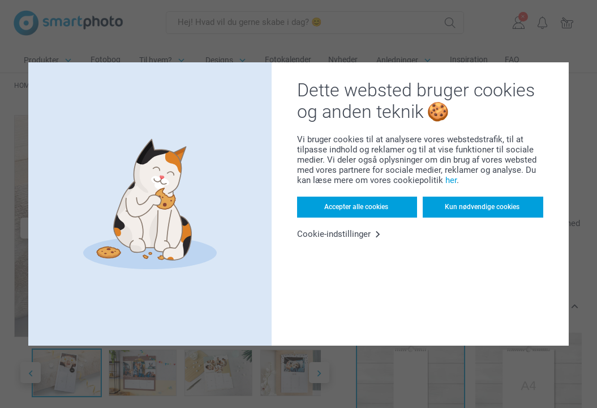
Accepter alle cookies (356, 207)
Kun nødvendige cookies (482, 207)
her (451, 180)
